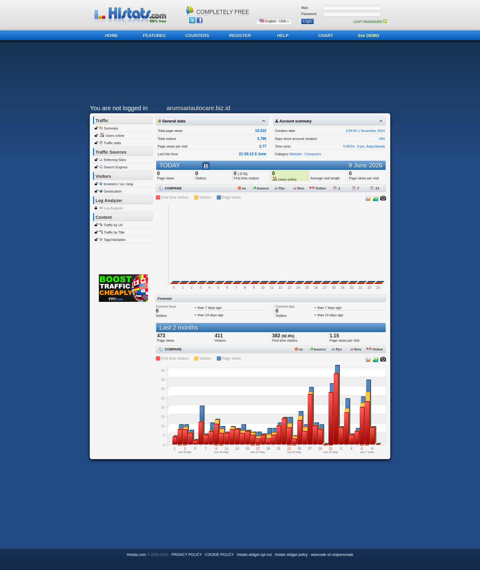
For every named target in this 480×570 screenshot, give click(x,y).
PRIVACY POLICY (186, 555)
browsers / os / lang (118, 184)
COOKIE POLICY (219, 555)
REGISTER (240, 35)
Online (317, 188)
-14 (374, 188)
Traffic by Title (114, 232)
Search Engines (116, 167)
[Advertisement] (238, 74)
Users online (115, 135)
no (242, 188)
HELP (282, 35)
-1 (336, 188)
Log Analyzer (113, 208)
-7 (355, 188)
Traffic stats (112, 143)
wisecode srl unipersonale (332, 555)
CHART (325, 35)
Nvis (298, 188)
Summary (111, 128)
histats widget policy (291, 555)
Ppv (280, 188)
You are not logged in (119, 108)
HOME (111, 35)
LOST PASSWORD (370, 22)
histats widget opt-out (254, 555)
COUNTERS (197, 35)
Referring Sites (115, 160)
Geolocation (113, 191)
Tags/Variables (115, 240)
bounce (261, 188)
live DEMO (368, 35)
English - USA (274, 21)
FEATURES (154, 35)
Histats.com (136, 555)
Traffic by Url (113, 225)
